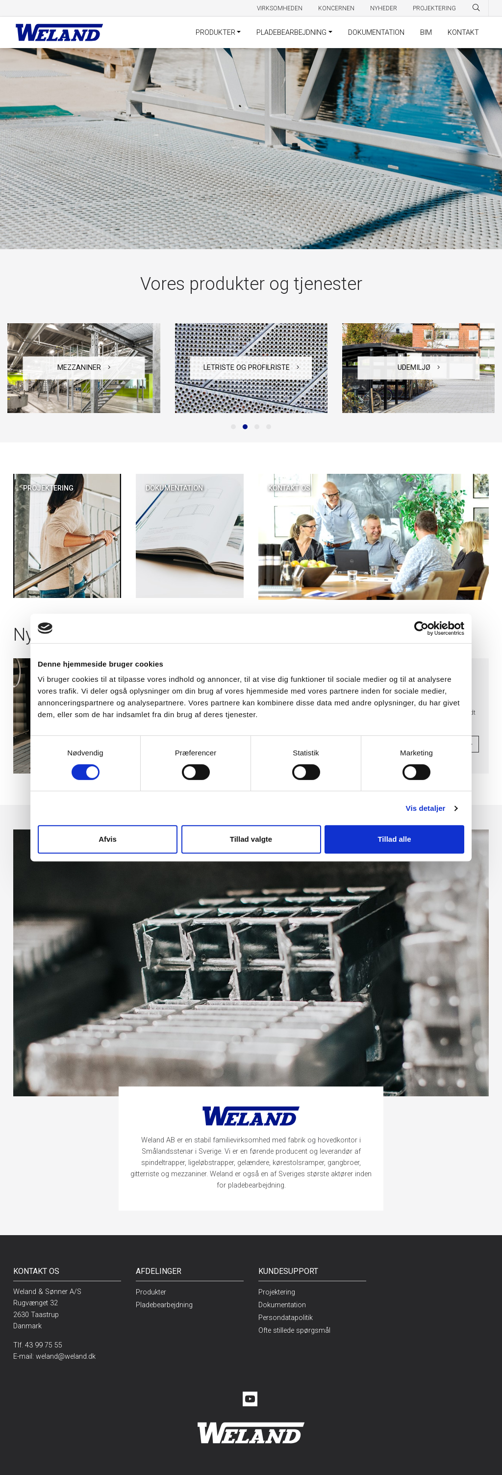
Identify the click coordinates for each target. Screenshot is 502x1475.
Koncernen (336, 8)
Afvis (108, 839)
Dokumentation (376, 32)
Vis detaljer (426, 808)
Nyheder (383, 8)
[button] (233, 427)
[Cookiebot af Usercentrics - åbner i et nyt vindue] (421, 628)
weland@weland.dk (66, 1356)
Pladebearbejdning (291, 32)
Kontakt (463, 32)
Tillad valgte (251, 839)
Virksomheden (279, 8)
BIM (426, 32)
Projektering (434, 8)
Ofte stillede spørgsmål (294, 1330)
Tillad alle (394, 839)
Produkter (215, 32)
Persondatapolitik (285, 1318)
